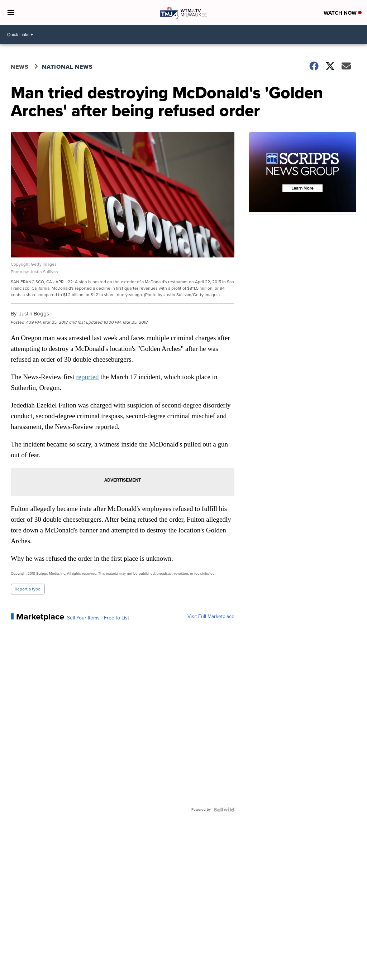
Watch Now (343, 13)
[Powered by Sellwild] (224, 809)
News (20, 67)
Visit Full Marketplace (210, 616)
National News (67, 67)
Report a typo (27, 589)
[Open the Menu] (10, 12)
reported (87, 377)
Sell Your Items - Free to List (98, 618)
